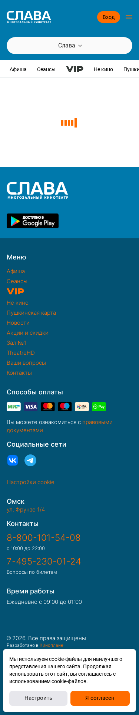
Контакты (19, 372)
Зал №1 (16, 342)
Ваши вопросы (26, 362)
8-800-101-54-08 (44, 538)
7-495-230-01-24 (44, 561)
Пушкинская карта (31, 312)
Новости (18, 322)
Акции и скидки (28, 332)
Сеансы (46, 69)
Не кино (103, 69)
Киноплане (51, 645)
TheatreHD (21, 352)
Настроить (38, 698)
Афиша (18, 69)
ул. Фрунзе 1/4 (26, 509)
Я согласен (100, 698)
